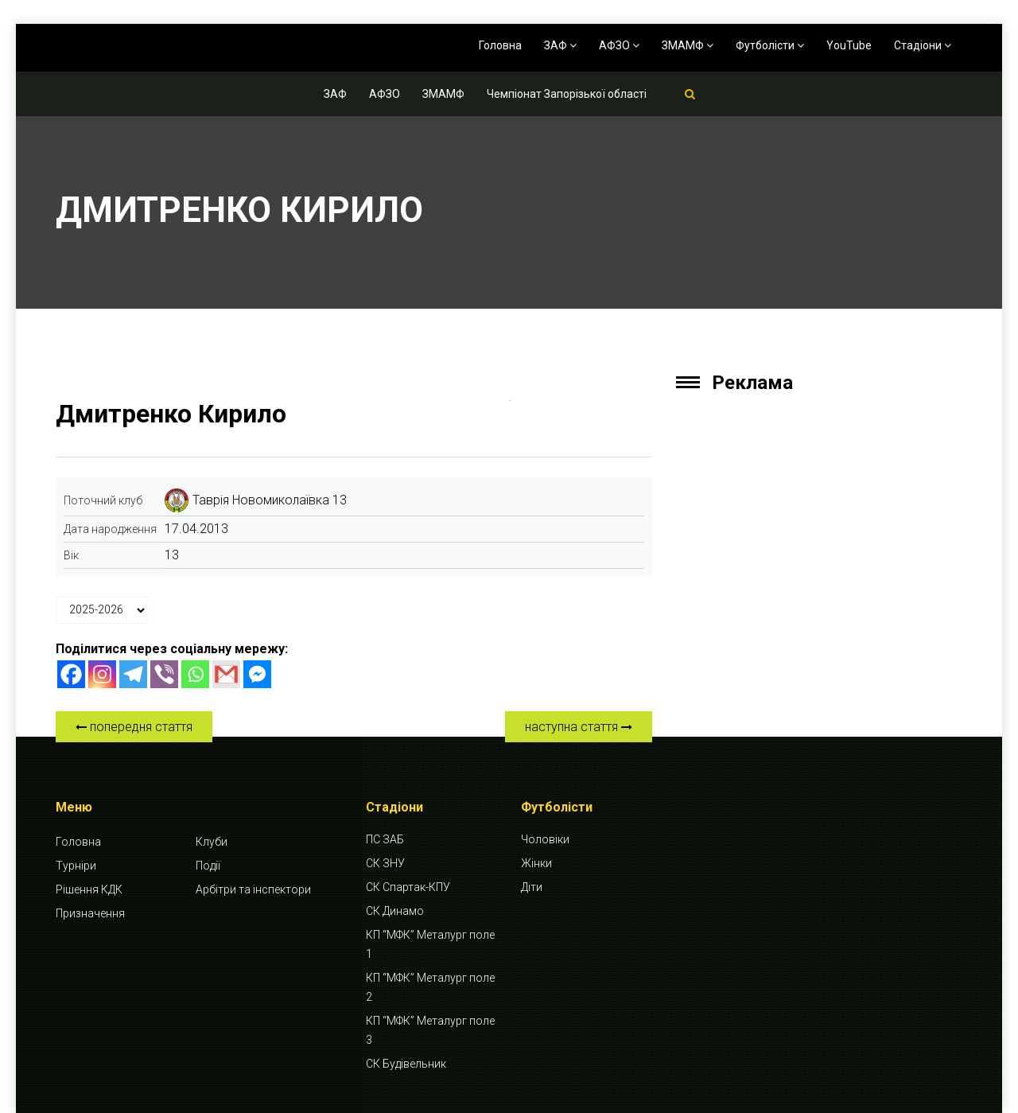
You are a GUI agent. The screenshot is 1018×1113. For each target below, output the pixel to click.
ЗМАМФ (687, 45)
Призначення (90, 913)
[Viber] (164, 674)
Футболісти (770, 45)
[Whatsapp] (195, 674)
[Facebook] (71, 674)
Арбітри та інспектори (253, 889)
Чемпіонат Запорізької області (567, 94)
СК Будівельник (406, 1063)
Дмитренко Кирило (171, 414)
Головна (500, 45)
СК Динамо (395, 911)
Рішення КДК (89, 889)
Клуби (211, 841)
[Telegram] (133, 674)
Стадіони (922, 45)
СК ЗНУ (385, 863)
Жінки (536, 863)
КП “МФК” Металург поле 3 (430, 1030)
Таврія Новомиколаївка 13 (269, 500)
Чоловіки (545, 839)
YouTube (849, 45)
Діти (531, 887)
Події (208, 865)
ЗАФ (560, 45)
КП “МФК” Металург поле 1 (430, 944)
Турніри (76, 865)
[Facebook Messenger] (257, 674)
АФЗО (619, 45)
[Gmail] (226, 674)
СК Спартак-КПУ (408, 887)
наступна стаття (578, 726)
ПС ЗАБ (385, 839)
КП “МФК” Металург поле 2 (430, 987)
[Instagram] (102, 674)
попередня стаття (134, 726)
